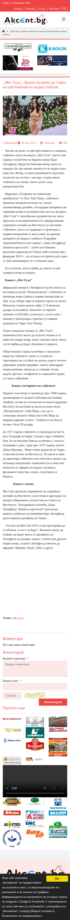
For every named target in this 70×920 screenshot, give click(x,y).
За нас (41, 8)
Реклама (30, 8)
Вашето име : (12, 680)
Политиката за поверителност (22, 916)
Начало (18, 8)
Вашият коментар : (16, 658)
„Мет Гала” (44, 155)
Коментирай (53, 702)
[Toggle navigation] (64, 19)
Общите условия (41, 911)
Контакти (54, 8)
